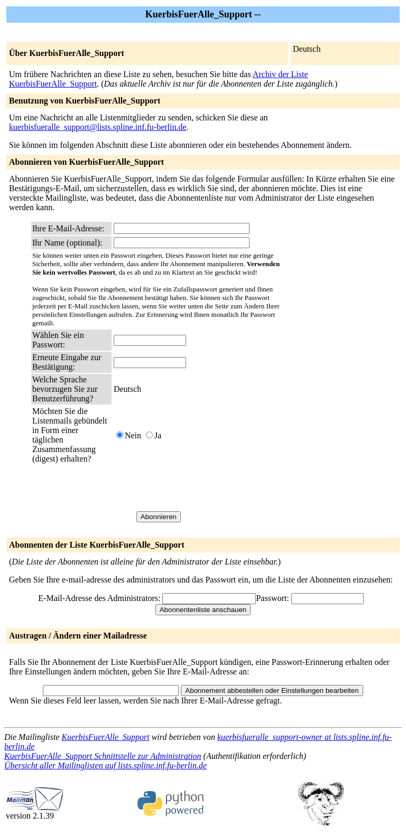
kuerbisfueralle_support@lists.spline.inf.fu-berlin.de (98, 127)
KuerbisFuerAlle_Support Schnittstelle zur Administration (102, 756)
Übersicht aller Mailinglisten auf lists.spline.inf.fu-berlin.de (105, 765)
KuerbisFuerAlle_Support (105, 736)
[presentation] (194, 487)
